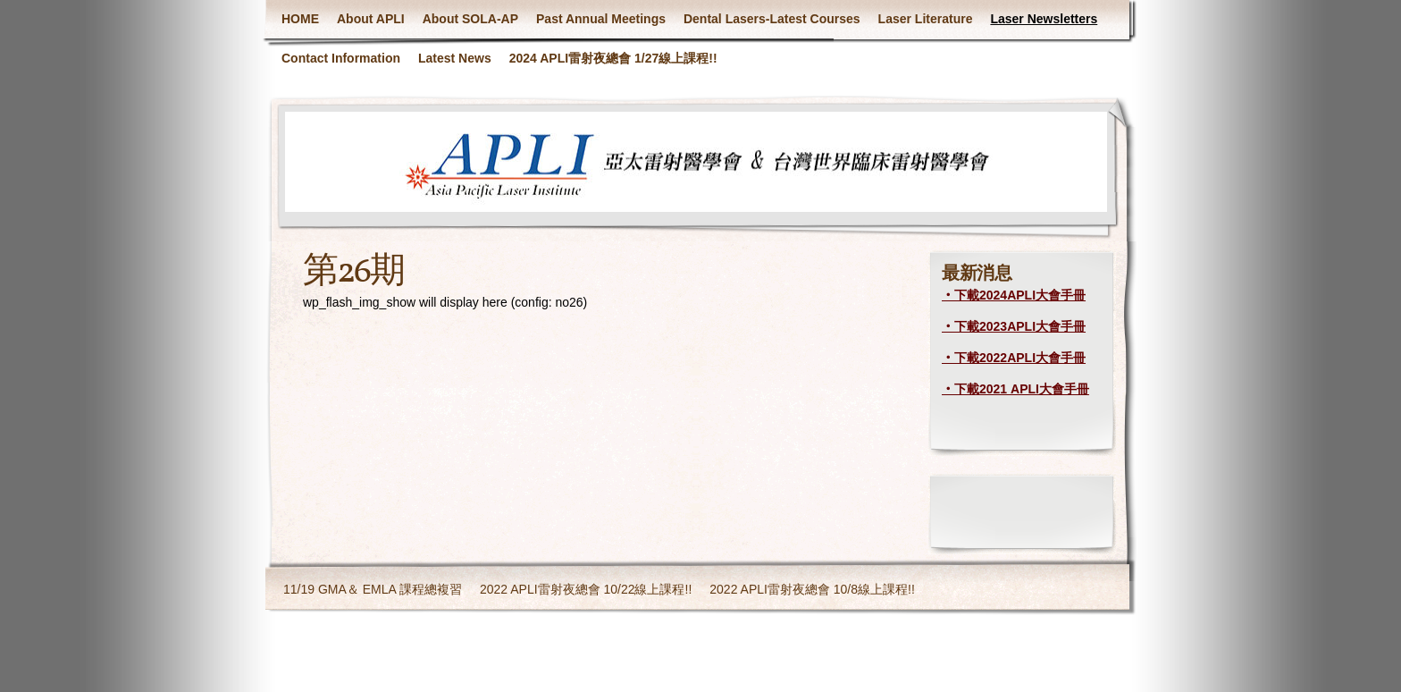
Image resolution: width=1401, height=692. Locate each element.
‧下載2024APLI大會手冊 (1014, 295)
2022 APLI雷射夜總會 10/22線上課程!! (586, 589)
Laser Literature (925, 19)
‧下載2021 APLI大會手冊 (1015, 389)
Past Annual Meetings (601, 19)
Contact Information (340, 58)
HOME (300, 19)
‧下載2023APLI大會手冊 (1014, 326)
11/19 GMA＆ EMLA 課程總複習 (372, 589)
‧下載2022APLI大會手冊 (1014, 357)
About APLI (371, 19)
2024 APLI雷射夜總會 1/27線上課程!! (613, 58)
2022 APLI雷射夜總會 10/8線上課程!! (812, 589)
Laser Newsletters (1043, 19)
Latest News (454, 58)
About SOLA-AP (470, 19)
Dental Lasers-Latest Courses (772, 19)
